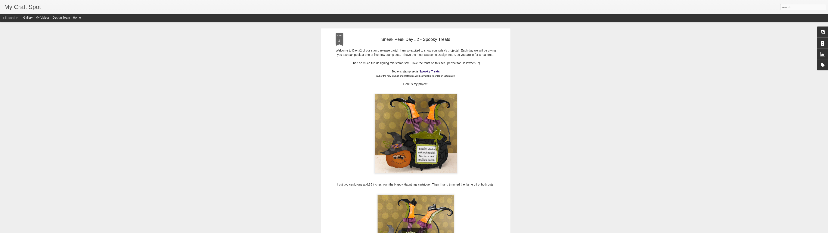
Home (77, 17)
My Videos (43, 17)
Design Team (61, 17)
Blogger (427, 230)
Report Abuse (440, 230)
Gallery (27, 17)
